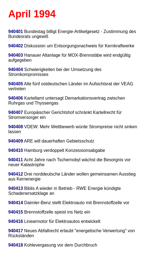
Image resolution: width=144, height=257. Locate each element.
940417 (15, 230)
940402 (15, 45)
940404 (15, 69)
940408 (15, 126)
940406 (15, 98)
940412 (15, 174)
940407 (15, 112)
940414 (15, 202)
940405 (15, 83)
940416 (15, 221)
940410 (15, 150)
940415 (15, 212)
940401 (15, 31)
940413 (15, 188)
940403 (15, 55)
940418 (15, 245)
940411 (15, 159)
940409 (15, 141)
